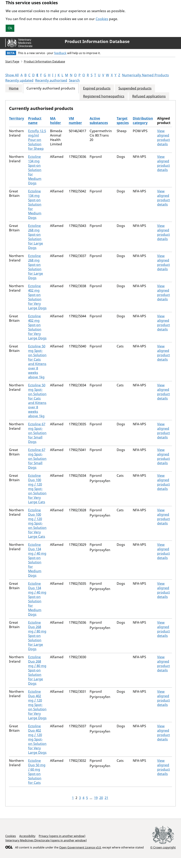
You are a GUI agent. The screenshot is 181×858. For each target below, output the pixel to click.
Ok (10, 28)
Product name (34, 120)
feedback (60, 53)
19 (96, 797)
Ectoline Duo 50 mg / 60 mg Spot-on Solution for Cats (36, 771)
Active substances (99, 120)
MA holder (55, 120)
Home (14, 88)
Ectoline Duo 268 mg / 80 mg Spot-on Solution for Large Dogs (37, 635)
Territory (16, 118)
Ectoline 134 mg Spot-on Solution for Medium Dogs (34, 169)
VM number (75, 120)
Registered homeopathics (103, 96)
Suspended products (134, 88)
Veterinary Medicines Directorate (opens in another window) (46, 840)
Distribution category (143, 120)
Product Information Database (97, 41)
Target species (123, 120)
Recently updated (19, 80)
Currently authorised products (51, 88)
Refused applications (149, 96)
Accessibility (27, 836)
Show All (12, 75)
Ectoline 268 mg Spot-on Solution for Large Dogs (35, 236)
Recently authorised (51, 80)
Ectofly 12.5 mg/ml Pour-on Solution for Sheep (37, 140)
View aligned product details (163, 137)
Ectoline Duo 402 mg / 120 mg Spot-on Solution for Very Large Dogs (37, 704)
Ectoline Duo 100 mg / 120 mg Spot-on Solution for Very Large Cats (37, 488)
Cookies (102, 19)
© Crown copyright (163, 847)
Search (74, 80)
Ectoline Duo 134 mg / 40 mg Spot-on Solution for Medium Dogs (37, 560)
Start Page (12, 61)
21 (106, 797)
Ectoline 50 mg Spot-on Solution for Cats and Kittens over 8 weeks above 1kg (37, 361)
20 (101, 797)
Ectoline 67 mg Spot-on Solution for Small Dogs (37, 433)
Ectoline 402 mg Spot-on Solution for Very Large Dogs (37, 297)
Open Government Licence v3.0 (80, 847)
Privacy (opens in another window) (62, 836)
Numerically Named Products (145, 75)
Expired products (96, 88)
